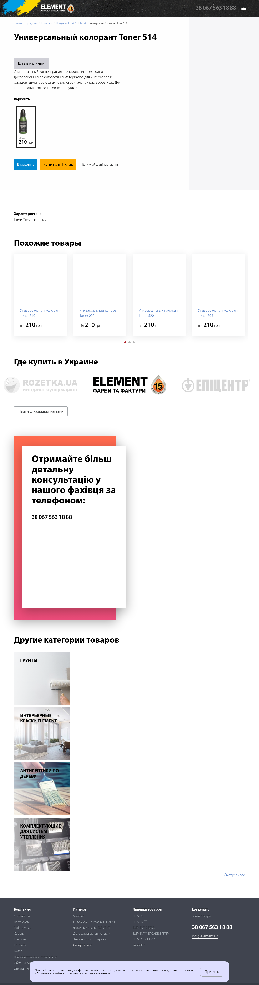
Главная (18, 23)
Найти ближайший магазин (40, 423)
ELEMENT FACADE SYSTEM (151, 933)
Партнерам (21, 922)
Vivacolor (79, 916)
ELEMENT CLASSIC (144, 940)
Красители (46, 23)
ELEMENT (138, 916)
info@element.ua (205, 937)
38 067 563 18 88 (216, 8)
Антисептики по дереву (89, 940)
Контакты (20, 945)
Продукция (31, 23)
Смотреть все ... (84, 945)
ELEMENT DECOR (144, 928)
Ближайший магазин (36, 175)
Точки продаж (201, 916)
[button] (125, 354)
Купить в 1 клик (60, 164)
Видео (18, 951)
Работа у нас (22, 928)
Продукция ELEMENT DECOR (71, 23)
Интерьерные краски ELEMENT (94, 922)
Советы (19, 933)
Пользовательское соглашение (35, 957)
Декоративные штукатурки (91, 933)
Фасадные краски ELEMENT (91, 928)
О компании (22, 916)
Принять (212, 971)
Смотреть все (234, 887)
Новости (20, 940)
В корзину (26, 164)
